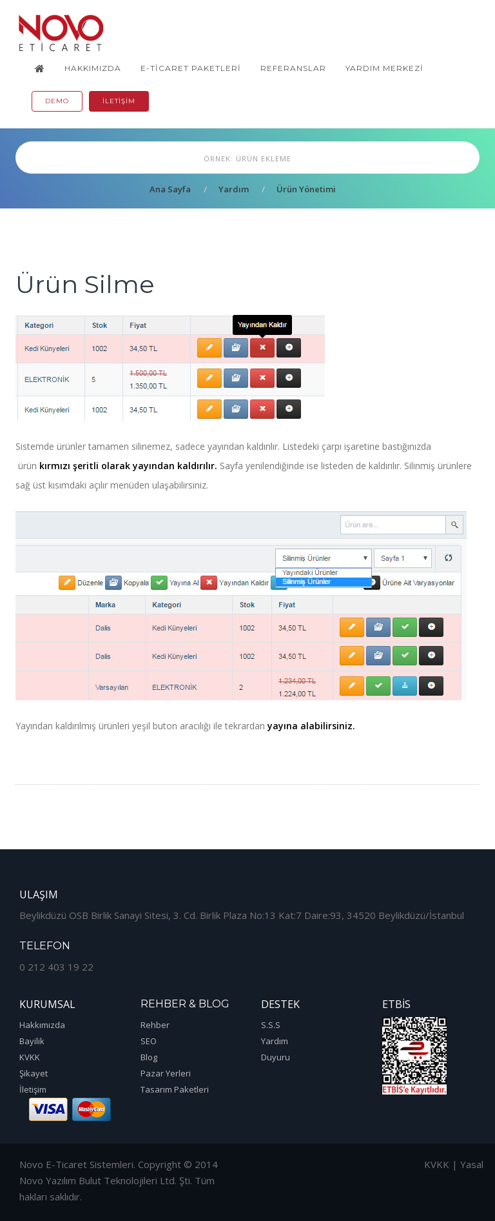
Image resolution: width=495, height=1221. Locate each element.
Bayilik (31, 1041)
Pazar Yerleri (166, 1073)
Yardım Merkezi (384, 68)
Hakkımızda (92, 68)
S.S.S (270, 1025)
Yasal (471, 1164)
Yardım (233, 189)
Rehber (155, 1025)
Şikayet (33, 1073)
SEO (149, 1041)
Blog (149, 1057)
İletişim (118, 101)
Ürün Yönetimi (306, 189)
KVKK (29, 1057)
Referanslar (293, 68)
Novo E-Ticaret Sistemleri (76, 1164)
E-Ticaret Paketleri (191, 68)
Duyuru (275, 1057)
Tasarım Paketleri (175, 1089)
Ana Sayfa (170, 189)
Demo (57, 101)
